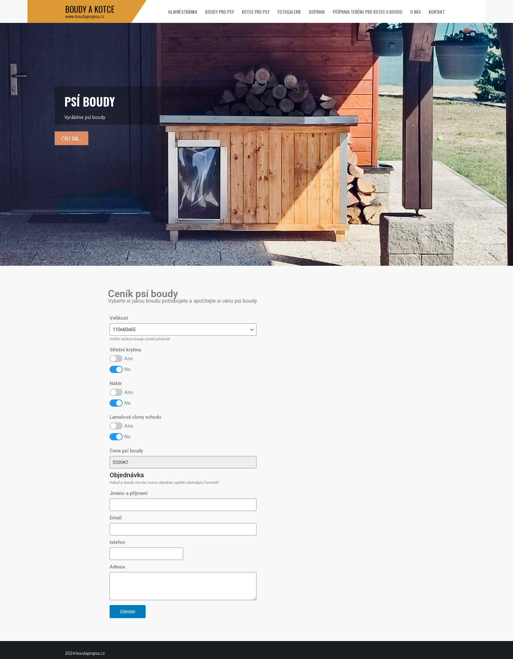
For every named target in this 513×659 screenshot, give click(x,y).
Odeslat (127, 611)
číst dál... (71, 138)
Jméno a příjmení (129, 493)
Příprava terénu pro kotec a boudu (367, 11)
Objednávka (127, 475)
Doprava (317, 11)
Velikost (119, 318)
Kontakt (437, 11)
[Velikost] (183, 329)
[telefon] (146, 554)
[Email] (183, 529)
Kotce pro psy (256, 11)
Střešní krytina (125, 350)
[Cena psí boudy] (183, 462)
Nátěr (116, 383)
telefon (117, 542)
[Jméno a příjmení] (183, 504)
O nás (415, 11)
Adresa (117, 567)
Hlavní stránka (182, 11)
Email (116, 518)
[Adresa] (183, 586)
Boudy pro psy (219, 11)
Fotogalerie (289, 11)
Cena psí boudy (126, 451)
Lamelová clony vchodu (135, 417)
